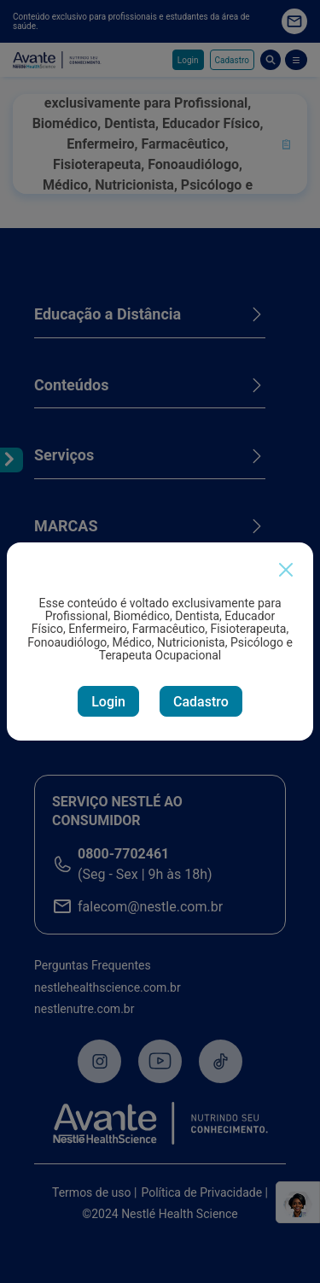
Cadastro (201, 702)
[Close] (286, 569)
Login (108, 702)
